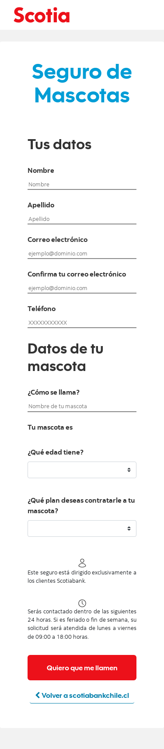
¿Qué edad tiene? (56, 452)
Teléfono (42, 309)
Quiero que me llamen (82, 667)
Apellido (41, 205)
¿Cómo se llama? (54, 392)
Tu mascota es (50, 427)
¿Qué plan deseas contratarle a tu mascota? (81, 506)
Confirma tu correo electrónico (77, 274)
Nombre (41, 171)
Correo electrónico (57, 240)
